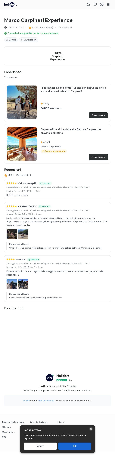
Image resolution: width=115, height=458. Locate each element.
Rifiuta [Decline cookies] (40, 446)
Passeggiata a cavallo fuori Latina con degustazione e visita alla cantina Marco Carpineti (47, 193)
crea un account (46, 406)
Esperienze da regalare (13, 428)
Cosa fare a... (8, 438)
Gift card (6, 433)
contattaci (86, 396)
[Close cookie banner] (91, 429)
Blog (4, 442)
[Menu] (108, 4)
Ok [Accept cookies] (74, 446)
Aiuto (70, 396)
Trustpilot (72, 392)
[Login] (101, 4)
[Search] (88, 4)
